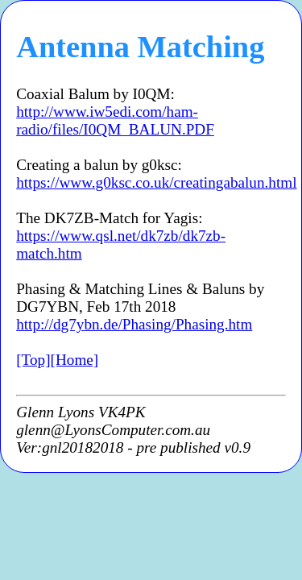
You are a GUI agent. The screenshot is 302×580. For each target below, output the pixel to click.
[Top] (33, 359)
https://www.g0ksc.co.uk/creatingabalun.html (156, 182)
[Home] (75, 359)
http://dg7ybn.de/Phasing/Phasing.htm (134, 324)
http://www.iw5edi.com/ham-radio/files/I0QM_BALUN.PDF (115, 120)
